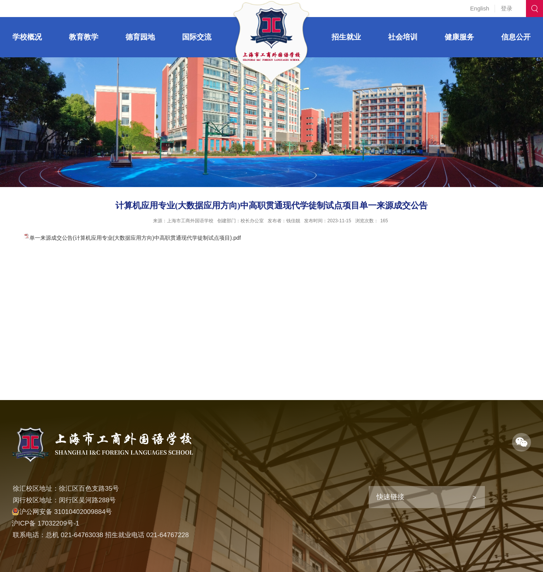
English (479, 8)
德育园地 (140, 37)
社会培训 (403, 37)
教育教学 (83, 37)
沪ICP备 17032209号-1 (45, 523)
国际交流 (196, 37)
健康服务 (459, 37)
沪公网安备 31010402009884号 (62, 511)
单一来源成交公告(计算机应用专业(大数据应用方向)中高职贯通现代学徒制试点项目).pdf (135, 238)
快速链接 (390, 497)
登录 (506, 8)
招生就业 (346, 37)
